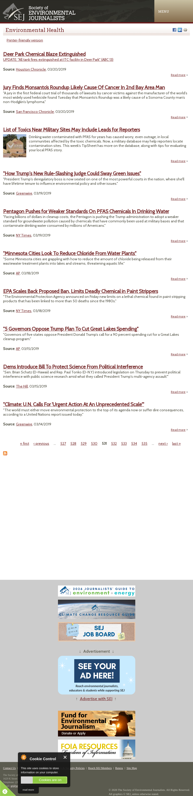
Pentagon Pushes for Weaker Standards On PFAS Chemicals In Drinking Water (86, 211)
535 (144, 443)
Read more (179, 75)
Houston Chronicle (31, 69)
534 (134, 443)
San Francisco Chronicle (35, 111)
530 (94, 443)
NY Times (23, 235)
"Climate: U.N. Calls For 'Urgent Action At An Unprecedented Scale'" (73, 404)
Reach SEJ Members (100, 767)
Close (65, 757)
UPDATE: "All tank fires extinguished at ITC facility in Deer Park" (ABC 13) (58, 59)
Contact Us (9, 767)
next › (163, 443)
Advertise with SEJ (96, 698)
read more (28, 789)
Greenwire (24, 193)
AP (18, 273)
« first (24, 443)
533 (124, 443)
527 (63, 443)
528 (73, 443)
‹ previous (41, 443)
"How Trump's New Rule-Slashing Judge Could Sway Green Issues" (72, 173)
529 (84, 443)
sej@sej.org (17, 785)
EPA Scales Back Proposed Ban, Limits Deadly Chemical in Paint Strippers (80, 291)
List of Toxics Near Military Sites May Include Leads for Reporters (71, 130)
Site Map (132, 767)
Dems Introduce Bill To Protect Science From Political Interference (73, 367)
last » (176, 443)
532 (114, 443)
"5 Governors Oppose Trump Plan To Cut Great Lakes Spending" (70, 329)
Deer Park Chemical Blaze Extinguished (44, 54)
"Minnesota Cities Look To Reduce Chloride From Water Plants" (69, 253)
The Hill (22, 386)
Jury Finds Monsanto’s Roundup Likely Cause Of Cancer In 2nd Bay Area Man (84, 87)
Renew (119, 767)
